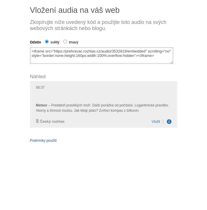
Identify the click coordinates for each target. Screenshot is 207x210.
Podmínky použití (43, 141)
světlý (52, 42)
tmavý (70, 42)
